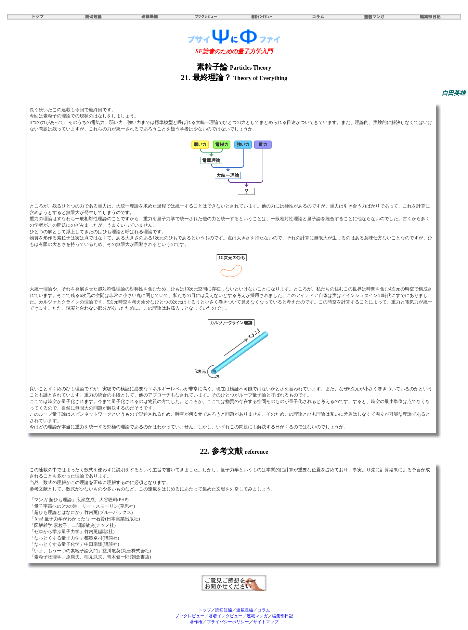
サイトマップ (266, 621)
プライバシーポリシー (228, 621)
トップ (204, 610)
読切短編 (223, 610)
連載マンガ (257, 615)
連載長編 (244, 610)
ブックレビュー (189, 615)
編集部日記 (282, 615)
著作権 (196, 621)
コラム (263, 610)
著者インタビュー (225, 615)
